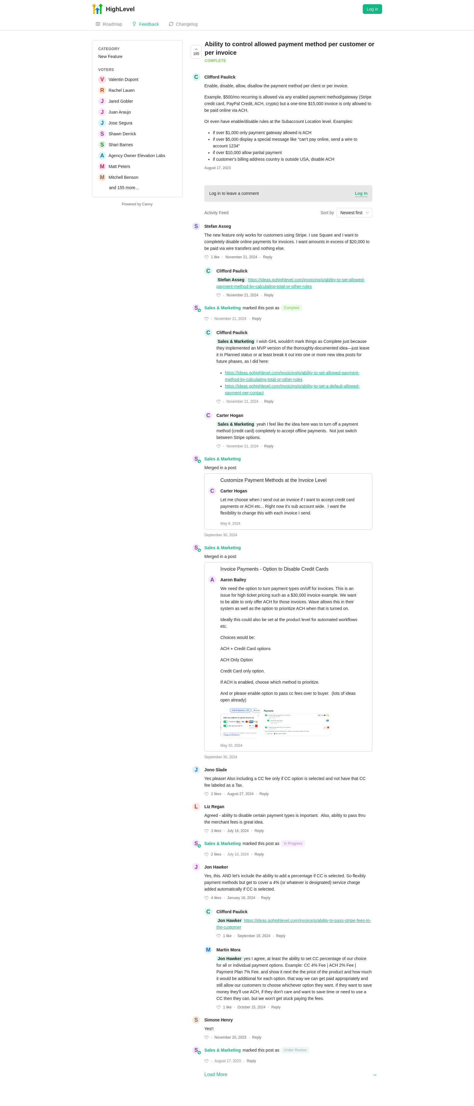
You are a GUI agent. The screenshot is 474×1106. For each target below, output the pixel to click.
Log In (361, 193)
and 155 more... (124, 187)
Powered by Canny (137, 204)
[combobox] (354, 213)
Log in (372, 9)
